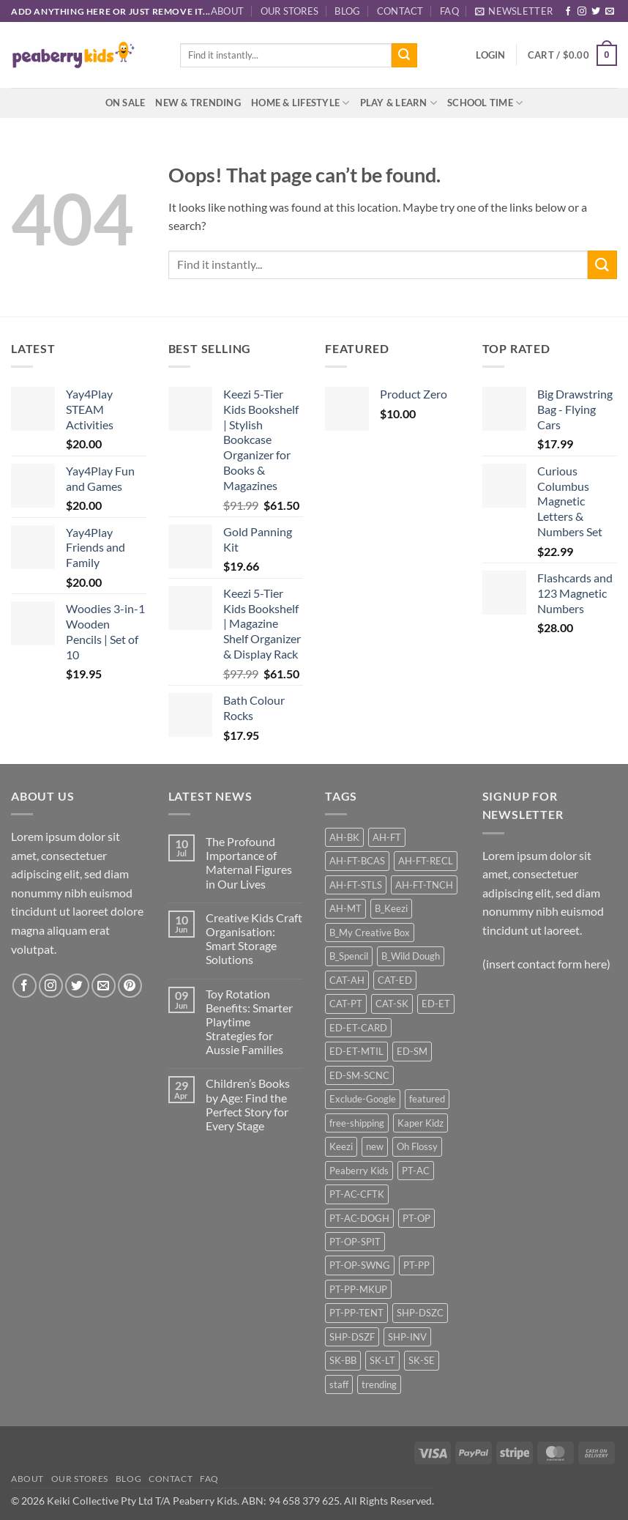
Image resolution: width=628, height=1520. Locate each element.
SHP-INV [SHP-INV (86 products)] (407, 1337)
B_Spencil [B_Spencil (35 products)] (348, 956)
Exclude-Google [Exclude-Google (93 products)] (362, 1099)
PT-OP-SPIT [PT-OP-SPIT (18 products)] (355, 1241)
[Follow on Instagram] (581, 12)
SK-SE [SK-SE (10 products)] (421, 1360)
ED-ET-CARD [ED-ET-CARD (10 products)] (358, 1028)
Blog (347, 11)
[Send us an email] (609, 12)
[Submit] (404, 55)
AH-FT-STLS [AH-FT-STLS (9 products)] (355, 885)
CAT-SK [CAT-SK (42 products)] (391, 1003)
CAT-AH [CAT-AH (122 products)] (347, 980)
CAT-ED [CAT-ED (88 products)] (395, 980)
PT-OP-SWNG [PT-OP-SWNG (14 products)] (359, 1265)
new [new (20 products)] (375, 1146)
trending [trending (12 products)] (379, 1384)
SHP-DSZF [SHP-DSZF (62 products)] (352, 1337)
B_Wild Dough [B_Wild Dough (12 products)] (410, 956)
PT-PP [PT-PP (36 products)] (416, 1265)
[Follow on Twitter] (595, 12)
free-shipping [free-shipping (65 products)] (356, 1123)
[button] (514, 11)
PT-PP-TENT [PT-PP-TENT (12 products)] (356, 1313)
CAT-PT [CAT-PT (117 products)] (345, 1003)
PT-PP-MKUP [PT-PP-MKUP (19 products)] (358, 1289)
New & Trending (198, 102)
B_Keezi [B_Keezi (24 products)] (391, 908)
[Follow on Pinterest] (130, 986)
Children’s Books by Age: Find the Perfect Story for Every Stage (248, 1104)
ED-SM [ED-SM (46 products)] (412, 1051)
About (227, 11)
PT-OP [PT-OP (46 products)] (416, 1218)
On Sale (125, 102)
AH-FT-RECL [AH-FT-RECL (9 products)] (425, 861)
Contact (400, 11)
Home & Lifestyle (300, 103)
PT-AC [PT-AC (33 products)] (416, 1170)
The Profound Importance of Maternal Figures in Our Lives (249, 862)
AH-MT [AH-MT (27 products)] (345, 908)
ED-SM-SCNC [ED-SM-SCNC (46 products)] (359, 1075)
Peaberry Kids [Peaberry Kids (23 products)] (359, 1170)
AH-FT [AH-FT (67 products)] (387, 837)
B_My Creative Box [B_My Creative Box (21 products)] (369, 932)
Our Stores (290, 11)
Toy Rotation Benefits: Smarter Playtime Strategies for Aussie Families (249, 1022)
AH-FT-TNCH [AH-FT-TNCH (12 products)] (424, 885)
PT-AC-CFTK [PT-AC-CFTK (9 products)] (356, 1194)
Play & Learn (399, 103)
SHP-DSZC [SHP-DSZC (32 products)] (420, 1313)
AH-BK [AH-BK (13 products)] (344, 837)
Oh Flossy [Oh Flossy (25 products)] (417, 1146)
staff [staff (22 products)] (338, 1384)
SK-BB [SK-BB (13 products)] (342, 1360)
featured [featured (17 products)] (427, 1099)
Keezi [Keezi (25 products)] (341, 1146)
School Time (485, 103)
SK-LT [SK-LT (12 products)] (382, 1360)
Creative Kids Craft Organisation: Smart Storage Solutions (254, 939)
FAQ (449, 11)
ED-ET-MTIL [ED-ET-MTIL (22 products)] (356, 1051)
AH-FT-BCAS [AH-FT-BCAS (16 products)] (357, 861)
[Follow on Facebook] (568, 12)
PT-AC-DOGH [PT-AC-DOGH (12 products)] (359, 1218)
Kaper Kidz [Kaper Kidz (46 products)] (420, 1123)
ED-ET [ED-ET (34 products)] (436, 1003)
